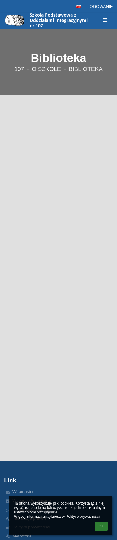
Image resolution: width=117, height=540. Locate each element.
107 (19, 69)
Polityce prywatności (83, 516)
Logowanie (100, 6)
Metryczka (22, 536)
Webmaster (23, 491)
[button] (78, 6)
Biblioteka (86, 69)
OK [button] (101, 526)
